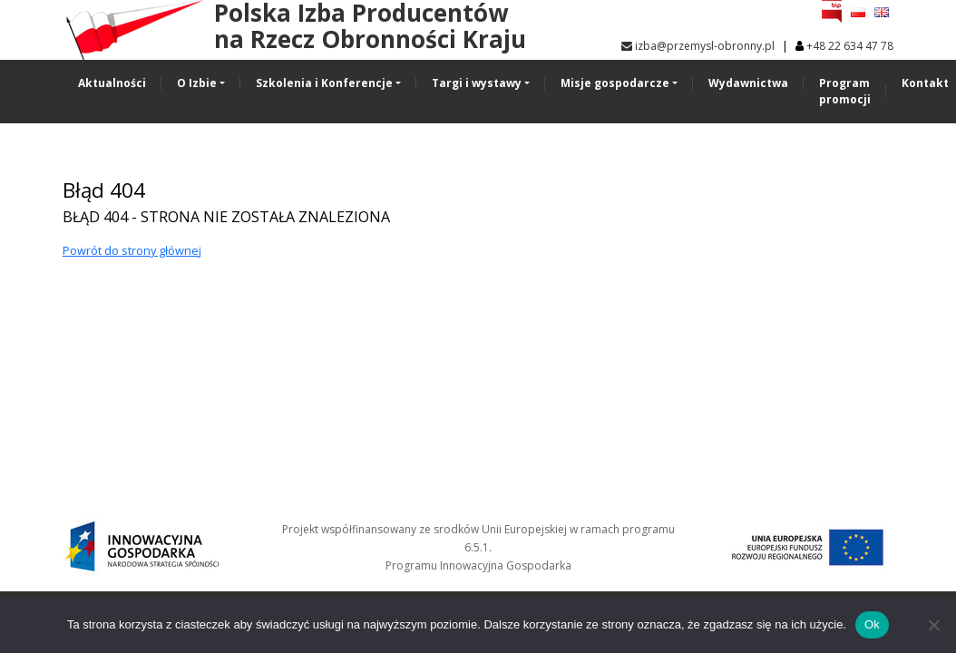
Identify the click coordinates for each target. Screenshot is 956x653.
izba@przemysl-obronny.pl (698, 46)
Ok (872, 624)
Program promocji (845, 91)
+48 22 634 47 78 (849, 46)
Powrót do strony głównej (132, 250)
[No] (933, 625)
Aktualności (112, 83)
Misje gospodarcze (615, 83)
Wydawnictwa (748, 83)
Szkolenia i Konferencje (324, 83)
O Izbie (197, 83)
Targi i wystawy (477, 83)
